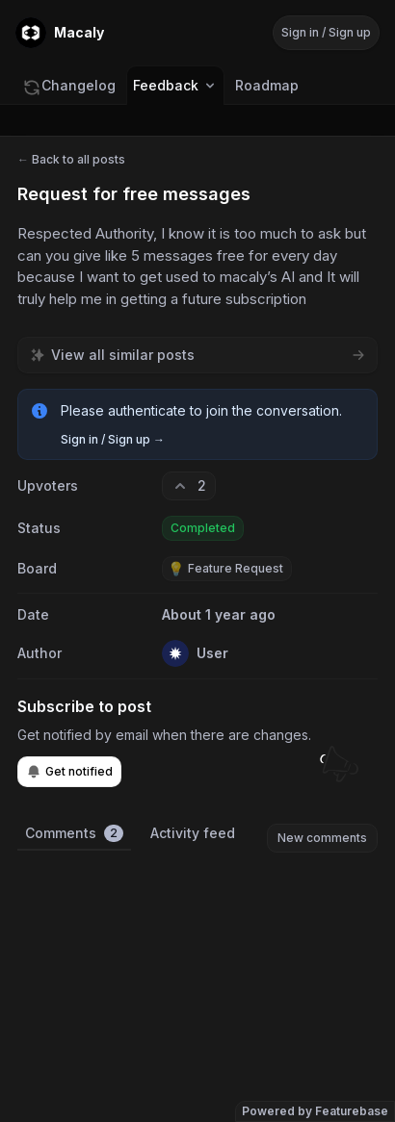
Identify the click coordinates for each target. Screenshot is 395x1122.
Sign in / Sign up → (113, 439)
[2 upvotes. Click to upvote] (189, 486)
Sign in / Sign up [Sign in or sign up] (326, 32)
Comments (74, 833)
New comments (322, 837)
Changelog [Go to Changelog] (69, 85)
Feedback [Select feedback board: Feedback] (175, 85)
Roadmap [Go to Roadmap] (267, 85)
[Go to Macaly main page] (59, 32)
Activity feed (192, 833)
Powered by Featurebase (315, 1111)
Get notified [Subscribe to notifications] (69, 771)
